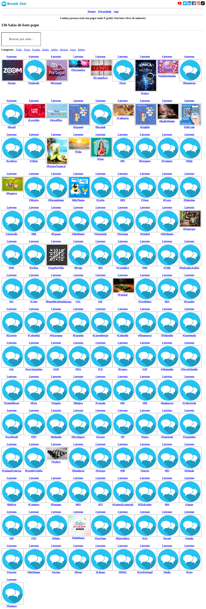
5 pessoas (78, 56)
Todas (18, 49)
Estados (36, 49)
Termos (91, 11)
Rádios (81, 49)
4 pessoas (167, 56)
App (115, 11)
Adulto (54, 49)
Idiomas (63, 49)
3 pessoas (34, 100)
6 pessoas (12, 56)
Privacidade (104, 11)
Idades (45, 49)
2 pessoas (123, 134)
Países (27, 49)
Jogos (72, 49)
